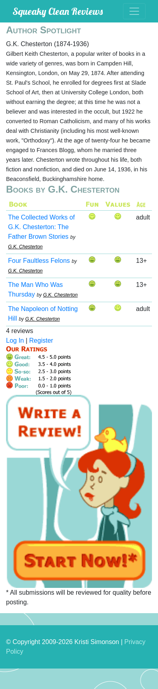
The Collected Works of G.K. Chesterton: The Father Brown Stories (41, 227)
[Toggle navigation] (134, 11)
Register (41, 340)
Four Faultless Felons (39, 260)
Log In (15, 340)
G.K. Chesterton (25, 247)
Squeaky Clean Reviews (57, 11)
